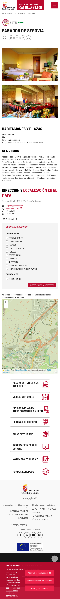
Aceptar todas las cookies (39, 572)
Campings (11, 258)
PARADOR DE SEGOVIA (26, 13)
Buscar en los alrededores (42, 285)
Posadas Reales (14, 238)
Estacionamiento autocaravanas (21, 269)
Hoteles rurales (15, 248)
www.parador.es (14, 208)
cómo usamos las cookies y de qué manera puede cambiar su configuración (13, 590)
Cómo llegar (8, 219)
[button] (6, 302)
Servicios (10, 13)
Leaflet (6, 370)
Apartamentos (13, 255)
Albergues (12, 262)
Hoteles (11, 251)
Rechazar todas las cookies (39, 580)
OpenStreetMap (21, 370)
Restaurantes (13, 279)
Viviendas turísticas (16, 265)
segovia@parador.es (14, 205)
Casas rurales (14, 241)
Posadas (11, 245)
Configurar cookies (39, 588)
